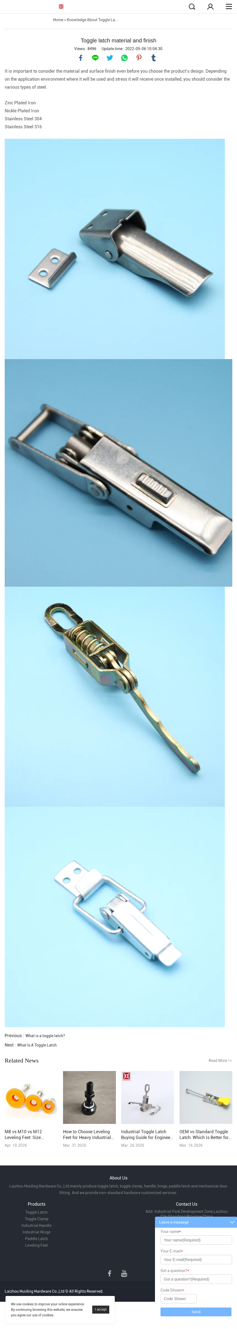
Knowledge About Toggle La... (92, 20)
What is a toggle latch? (45, 1036)
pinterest (139, 58)
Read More (220, 1060)
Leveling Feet (36, 1245)
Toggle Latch (36, 1212)
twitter (110, 58)
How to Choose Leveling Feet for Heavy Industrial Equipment (87, 1134)
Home (58, 20)
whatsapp (124, 58)
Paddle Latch (36, 1238)
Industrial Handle (36, 1225)
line (95, 58)
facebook (81, 58)
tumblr (153, 58)
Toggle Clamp (36, 1219)
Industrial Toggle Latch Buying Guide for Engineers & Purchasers (147, 1134)
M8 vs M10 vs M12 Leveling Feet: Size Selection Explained (24, 1134)
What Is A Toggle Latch (37, 1045)
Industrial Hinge (36, 1232)
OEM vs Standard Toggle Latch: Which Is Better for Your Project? (204, 1134)
